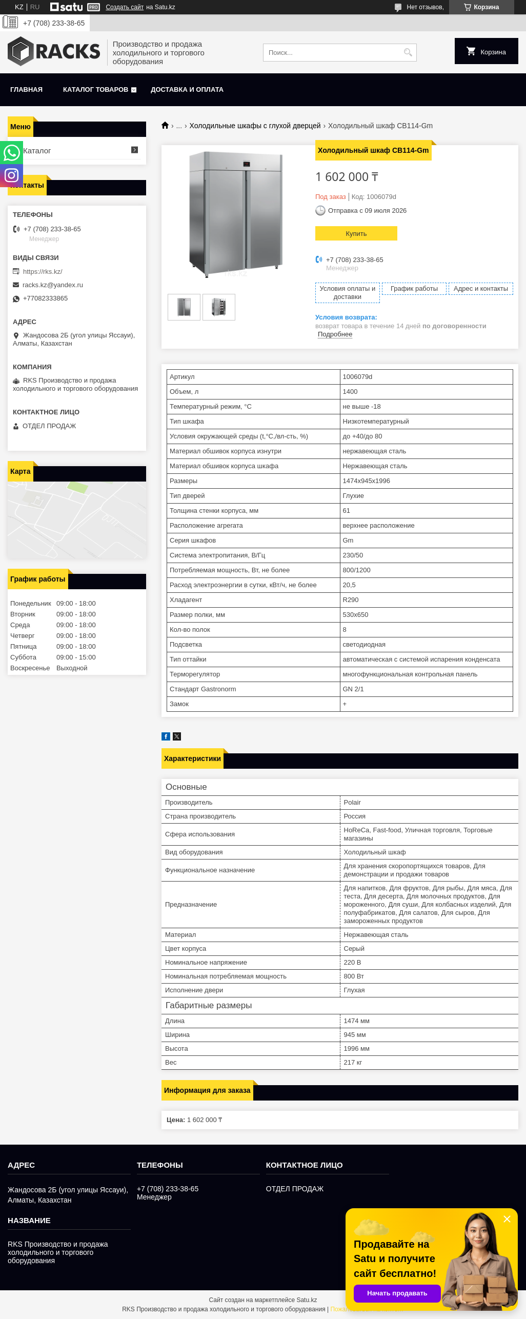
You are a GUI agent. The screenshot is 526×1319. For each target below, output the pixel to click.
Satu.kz (306, 1300)
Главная (26, 89)
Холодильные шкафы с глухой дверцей (255, 126)
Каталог (37, 150)
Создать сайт (125, 7)
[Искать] (408, 53)
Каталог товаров (95, 89)
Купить (356, 233)
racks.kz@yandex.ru (53, 285)
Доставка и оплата (187, 89)
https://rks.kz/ (43, 271)
